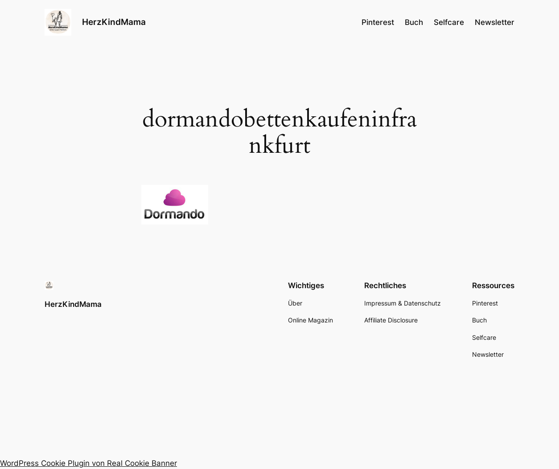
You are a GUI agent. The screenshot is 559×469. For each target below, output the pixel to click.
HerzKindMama (114, 22)
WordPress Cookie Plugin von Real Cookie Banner (88, 463)
